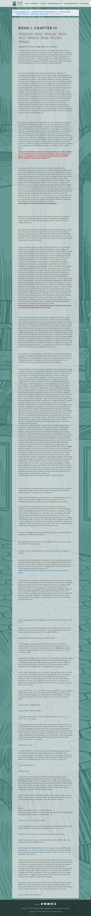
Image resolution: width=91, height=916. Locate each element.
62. (19, 638)
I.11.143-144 (23, 850)
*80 (62, 446)
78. (19, 820)
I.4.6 (27, 771)
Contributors (84, 3)
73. (19, 765)
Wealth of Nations (22, 14)
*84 (57, 525)
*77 (19, 425)
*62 (45, 137)
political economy (26, 34)
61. (19, 628)
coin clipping (56, 38)
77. (19, 805)
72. (19, 751)
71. (19, 745)
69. (19, 717)
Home (27, 3)
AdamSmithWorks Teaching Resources (44, 12)
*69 (69, 295)
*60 (42, 113)
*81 (38, 452)
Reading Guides (65, 12)
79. (19, 826)
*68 (22, 251)
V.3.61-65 (42, 850)
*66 (61, 232)
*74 (35, 373)
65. (19, 672)
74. (19, 771)
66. (19, 691)
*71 (37, 334)
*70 (47, 299)
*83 (51, 492)
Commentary (34, 3)
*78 (32, 430)
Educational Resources (55, 3)
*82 (48, 473)
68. (19, 711)
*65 (35, 172)
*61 (41, 135)
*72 (41, 345)
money (39, 34)
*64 (19, 150)
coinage (44, 38)
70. (19, 725)
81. (19, 840)
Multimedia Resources (71, 3)
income (62, 34)
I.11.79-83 (61, 852)
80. (19, 834)
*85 (58, 597)
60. (19, 620)
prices (22, 38)
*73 (55, 347)
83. (19, 860)
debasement (33, 38)
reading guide (50, 34)
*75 (39, 411)
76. (19, 795)
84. (19, 883)
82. (19, 848)
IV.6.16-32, (35, 850)
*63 (61, 139)
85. (19, 895)
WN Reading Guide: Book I (39, 14)
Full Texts (43, 3)
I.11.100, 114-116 (46, 789)
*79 (25, 432)
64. (19, 658)
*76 (25, 421)
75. (19, 777)
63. (19, 644)
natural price (24, 41)
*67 (54, 249)
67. (19, 705)
